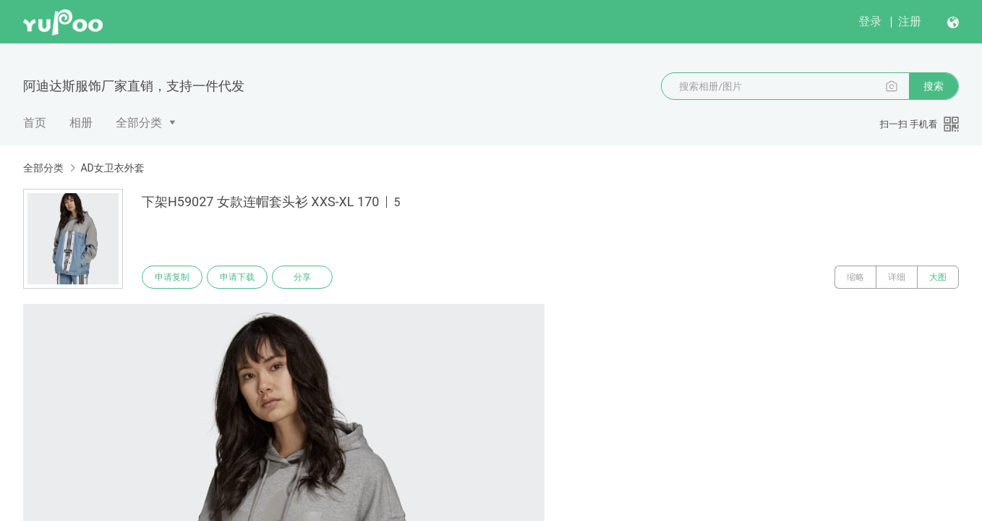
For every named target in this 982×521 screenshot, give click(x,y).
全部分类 (139, 123)
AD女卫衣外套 (112, 168)
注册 (909, 21)
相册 (81, 123)
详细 (896, 277)
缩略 (855, 277)
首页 (34, 123)
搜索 (933, 86)
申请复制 (172, 277)
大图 (938, 277)
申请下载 (237, 277)
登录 (869, 21)
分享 (302, 277)
